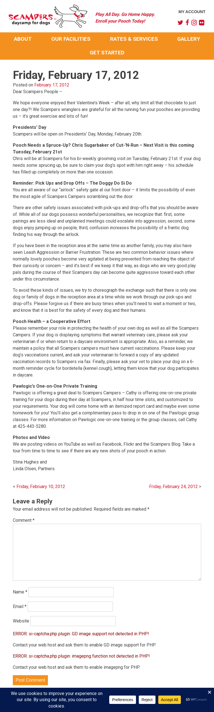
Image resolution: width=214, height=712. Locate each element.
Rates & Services (134, 39)
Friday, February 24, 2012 (173, 486)
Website (21, 621)
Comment (24, 520)
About (23, 39)
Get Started (107, 52)
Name (20, 592)
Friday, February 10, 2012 (40, 486)
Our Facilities (70, 39)
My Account (192, 11)
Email (19, 606)
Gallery (188, 39)
